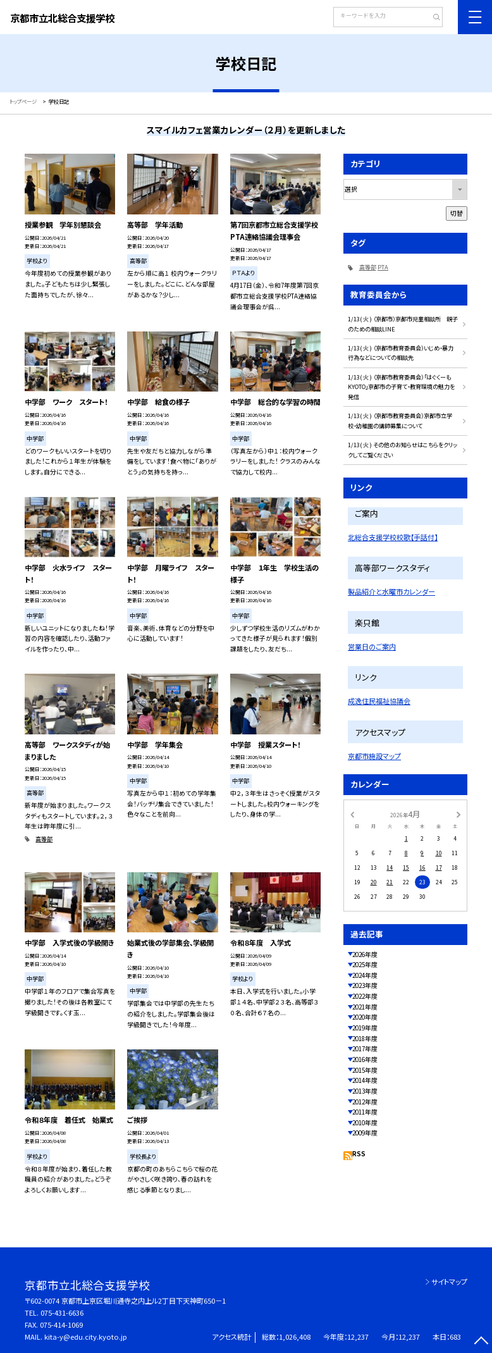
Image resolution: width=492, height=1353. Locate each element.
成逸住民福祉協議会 (379, 701)
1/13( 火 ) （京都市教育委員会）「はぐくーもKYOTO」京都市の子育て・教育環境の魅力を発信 (401, 387)
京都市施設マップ (374, 756)
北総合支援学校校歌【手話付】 (393, 537)
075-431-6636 (61, 1312)
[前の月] (352, 813)
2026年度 (365, 954)
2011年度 (365, 1112)
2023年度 (365, 985)
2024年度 (365, 975)
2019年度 (365, 1027)
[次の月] (458, 813)
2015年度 (365, 1070)
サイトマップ (449, 1281)
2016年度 (365, 1059)
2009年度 (365, 1132)
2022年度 (365, 996)
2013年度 (365, 1091)
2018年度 (365, 1038)
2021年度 (365, 1007)
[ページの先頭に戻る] (481, 1342)
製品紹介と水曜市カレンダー (391, 591)
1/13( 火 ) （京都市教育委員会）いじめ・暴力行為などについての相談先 (400, 352)
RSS (359, 1153)
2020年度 (365, 1017)
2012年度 (365, 1101)
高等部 (43, 838)
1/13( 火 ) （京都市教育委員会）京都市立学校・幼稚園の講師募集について (400, 420)
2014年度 (365, 1080)
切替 (456, 213)
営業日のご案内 (372, 646)
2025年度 (365, 964)
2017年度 (365, 1048)
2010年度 (365, 1122)
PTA (383, 267)
